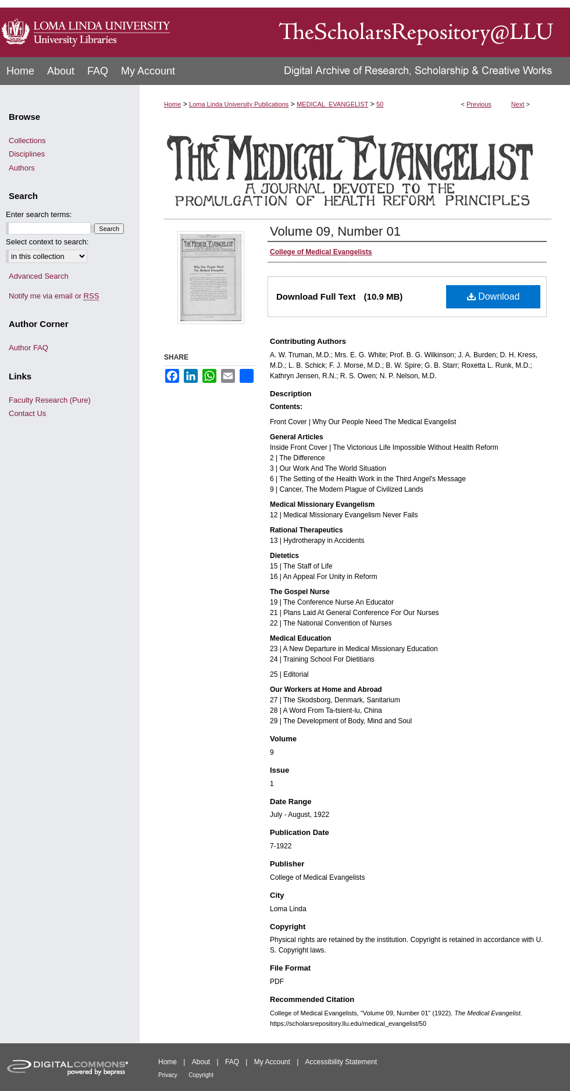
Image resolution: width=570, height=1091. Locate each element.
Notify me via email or (54, 296)
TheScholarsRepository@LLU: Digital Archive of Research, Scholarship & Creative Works (372, 28)
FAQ (232, 1062)
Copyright (200, 1075)
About (201, 1062)
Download (493, 296)
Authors (22, 168)
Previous (478, 104)
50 (379, 104)
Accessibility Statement (341, 1062)
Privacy (167, 1075)
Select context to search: (47, 241)
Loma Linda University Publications (238, 104)
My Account (272, 1062)
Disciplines (27, 154)
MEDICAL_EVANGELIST (332, 104)
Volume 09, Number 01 (335, 231)
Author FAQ (28, 347)
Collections (27, 140)
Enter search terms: (39, 214)
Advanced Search (39, 276)
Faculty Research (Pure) (50, 400)
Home (172, 104)
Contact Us (27, 413)
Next (518, 104)
